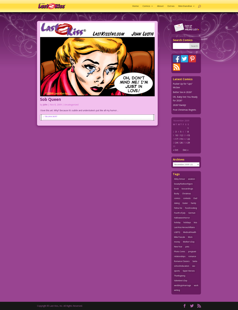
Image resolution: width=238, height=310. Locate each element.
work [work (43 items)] (196, 285)
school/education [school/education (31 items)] (181, 266)
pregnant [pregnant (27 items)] (192, 251)
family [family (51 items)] (193, 203)
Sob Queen (50, 99)
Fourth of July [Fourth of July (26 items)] (179, 213)
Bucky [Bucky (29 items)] (176, 193)
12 (181, 135)
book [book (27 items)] (176, 188)
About (160, 6)
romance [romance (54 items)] (192, 256)
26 (181, 142)
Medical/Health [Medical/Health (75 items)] (189, 232)
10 (176, 135)
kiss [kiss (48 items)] (195, 222)
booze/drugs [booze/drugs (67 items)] (187, 188)
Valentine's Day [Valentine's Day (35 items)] (180, 280)
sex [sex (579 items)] (193, 266)
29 (188, 142)
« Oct (175, 149)
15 (188, 135)
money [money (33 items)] (177, 241)
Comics (146, 6)
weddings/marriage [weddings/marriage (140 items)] (182, 285)
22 (188, 139)
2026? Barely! (179, 105)
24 (176, 142)
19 (181, 139)
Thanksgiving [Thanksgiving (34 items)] (179, 275)
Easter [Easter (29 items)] (185, 203)
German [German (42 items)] (191, 213)
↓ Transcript (50, 116)
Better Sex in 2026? (182, 92)
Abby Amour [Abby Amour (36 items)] (179, 179)
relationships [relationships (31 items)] (179, 256)
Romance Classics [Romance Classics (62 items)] (181, 261)
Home (135, 6)
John (45, 104)
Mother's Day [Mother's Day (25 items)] (188, 241)
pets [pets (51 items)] (187, 246)
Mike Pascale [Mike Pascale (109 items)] (179, 237)
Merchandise (185, 6)
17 (176, 139)
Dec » (185, 149)
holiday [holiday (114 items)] (177, 222)
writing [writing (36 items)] (177, 290)
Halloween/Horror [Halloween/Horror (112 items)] (182, 217)
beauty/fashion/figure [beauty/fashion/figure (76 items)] (183, 184)
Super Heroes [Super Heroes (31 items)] (189, 271)
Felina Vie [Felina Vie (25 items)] (178, 208)
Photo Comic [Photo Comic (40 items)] (179, 251)
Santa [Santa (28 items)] (194, 261)
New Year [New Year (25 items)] (178, 246)
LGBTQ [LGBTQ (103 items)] (177, 232)
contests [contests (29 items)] (186, 198)
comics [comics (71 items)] (177, 198)
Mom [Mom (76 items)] (190, 237)
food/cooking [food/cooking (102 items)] (191, 208)
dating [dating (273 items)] (177, 203)
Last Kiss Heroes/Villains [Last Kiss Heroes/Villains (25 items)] (184, 227)
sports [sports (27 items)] (177, 271)
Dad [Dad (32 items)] (195, 198)
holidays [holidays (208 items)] (187, 222)
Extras (171, 6)
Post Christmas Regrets (184, 109)
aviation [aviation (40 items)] (191, 179)
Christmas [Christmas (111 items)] (186, 193)
